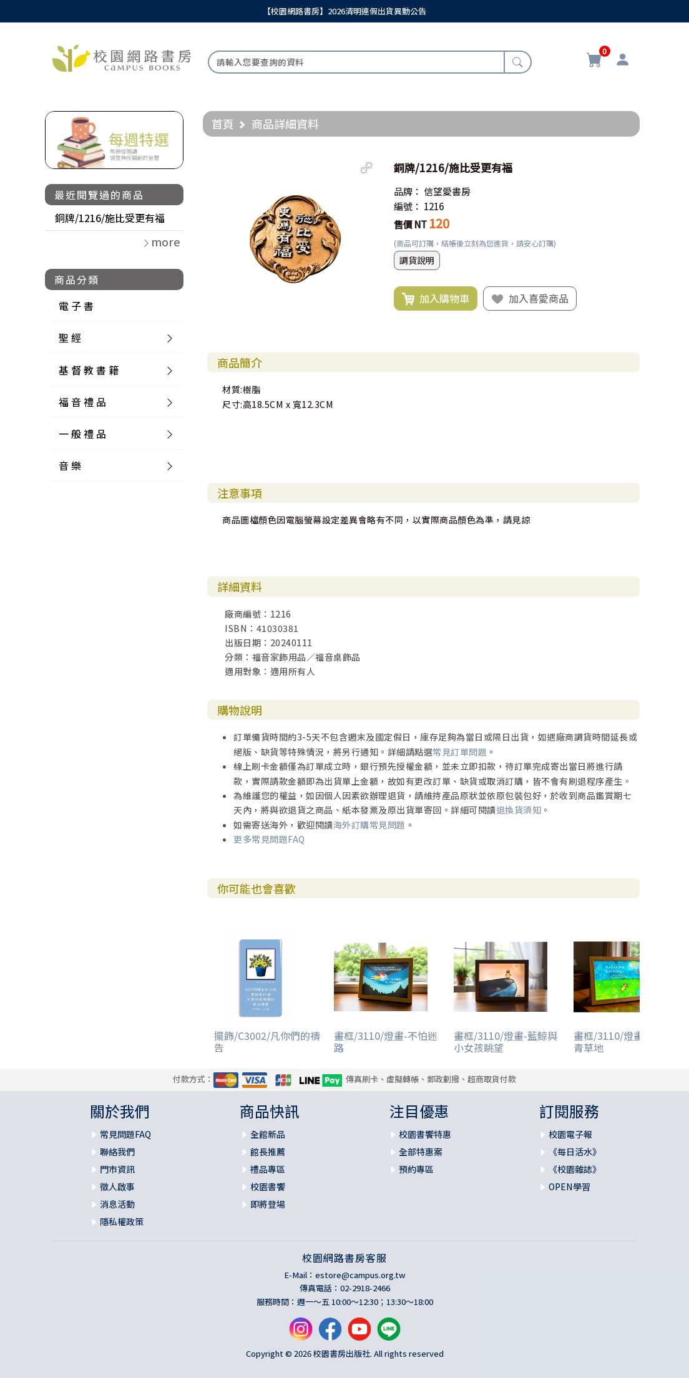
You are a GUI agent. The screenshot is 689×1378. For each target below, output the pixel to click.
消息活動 (117, 1204)
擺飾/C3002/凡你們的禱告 (267, 1041)
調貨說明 (416, 260)
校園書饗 (267, 1186)
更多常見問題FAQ (269, 839)
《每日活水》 (575, 1151)
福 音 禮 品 (82, 401)
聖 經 (70, 337)
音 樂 (70, 465)
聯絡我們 (117, 1151)
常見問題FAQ (125, 1134)
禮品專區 (267, 1169)
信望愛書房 (447, 191)
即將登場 (267, 1204)
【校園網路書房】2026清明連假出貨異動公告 (344, 11)
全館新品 (267, 1134)
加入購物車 (435, 299)
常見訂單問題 (459, 751)
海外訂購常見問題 (369, 824)
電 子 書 (76, 305)
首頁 (223, 123)
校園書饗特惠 (425, 1134)
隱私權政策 (122, 1221)
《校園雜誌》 (575, 1169)
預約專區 (416, 1169)
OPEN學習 (569, 1186)
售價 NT (410, 224)
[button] (366, 168)
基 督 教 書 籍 (89, 369)
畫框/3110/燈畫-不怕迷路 (385, 1041)
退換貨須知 (519, 809)
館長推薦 (267, 1151)
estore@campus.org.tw (360, 1275)
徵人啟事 (117, 1186)
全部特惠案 (420, 1151)
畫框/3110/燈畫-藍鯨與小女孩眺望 (505, 1041)
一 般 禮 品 (82, 433)
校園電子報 (570, 1134)
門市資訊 (117, 1169)
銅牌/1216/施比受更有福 (110, 217)
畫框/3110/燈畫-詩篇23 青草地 (626, 1041)
